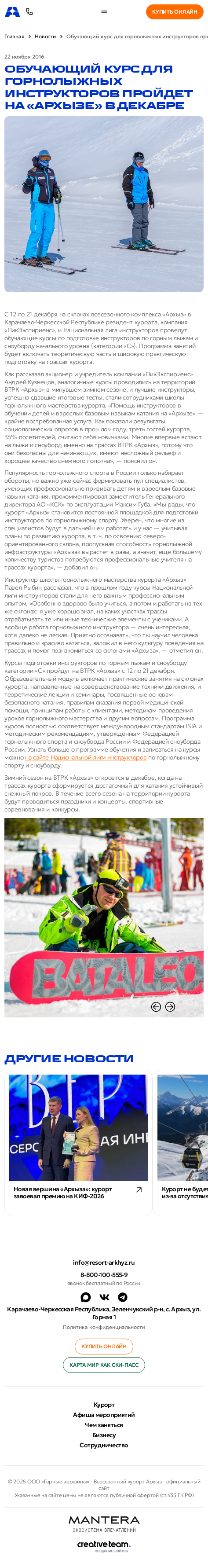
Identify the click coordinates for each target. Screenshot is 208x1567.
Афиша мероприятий (104, 1415)
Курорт (104, 1405)
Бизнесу (104, 1435)
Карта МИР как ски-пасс (104, 1364)
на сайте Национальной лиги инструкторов (85, 757)
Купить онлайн (174, 11)
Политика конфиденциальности (104, 1327)
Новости (45, 36)
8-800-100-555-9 (104, 1275)
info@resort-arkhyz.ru (104, 1262)
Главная (14, 36)
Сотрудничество (104, 1445)
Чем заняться (104, 1425)
